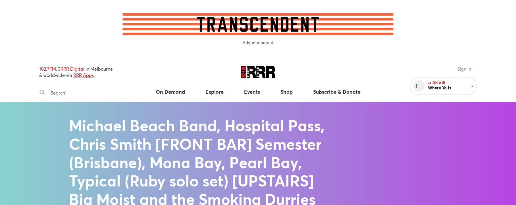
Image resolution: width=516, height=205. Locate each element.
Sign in (464, 69)
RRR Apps (83, 75)
